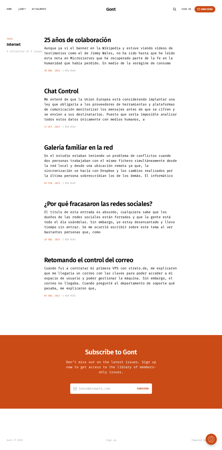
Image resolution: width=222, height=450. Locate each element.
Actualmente (39, 9)
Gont (111, 9)
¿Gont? (22, 9)
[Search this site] (174, 9)
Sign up (111, 440)
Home (9, 9)
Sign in (186, 9)
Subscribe (205, 9)
